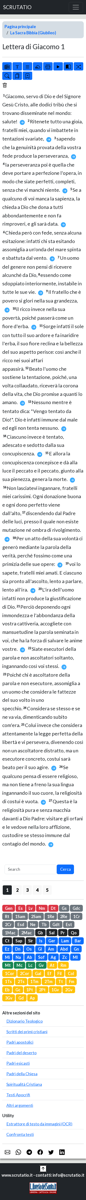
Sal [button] (52, 932)
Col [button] (71, 973)
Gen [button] (8, 908)
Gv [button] (41, 965)
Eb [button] (7, 989)
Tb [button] (44, 924)
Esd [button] (20, 924)
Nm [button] (42, 908)
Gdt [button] (56, 924)
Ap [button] (32, 997)
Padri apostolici (19, 1042)
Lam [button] (65, 940)
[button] (43, 1168)
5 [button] (47, 890)
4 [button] (37, 890)
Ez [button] (7, 948)
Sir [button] (30, 940)
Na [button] (18, 957)
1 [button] (7, 890)
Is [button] (40, 940)
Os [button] (29, 948)
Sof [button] (41, 957)
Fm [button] (71, 981)
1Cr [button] (76, 916)
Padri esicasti (18, 1063)
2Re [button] (63, 916)
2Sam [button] (36, 916)
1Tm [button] (34, 981)
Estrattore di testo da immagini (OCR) (39, 1123)
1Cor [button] (9, 973)
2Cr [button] (8, 924)
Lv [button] (31, 908)
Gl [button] (40, 948)
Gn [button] (76, 948)
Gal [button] (38, 973)
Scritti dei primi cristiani (26, 1031)
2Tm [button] (48, 981)
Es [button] (20, 908)
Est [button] (69, 924)
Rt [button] (7, 916)
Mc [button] (19, 965)
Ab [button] (29, 957)
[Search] (31, 869)
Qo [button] (74, 932)
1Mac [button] (10, 932)
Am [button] (51, 948)
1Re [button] (50, 916)
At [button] (52, 965)
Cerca (65, 869)
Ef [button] (49, 973)
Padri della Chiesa (21, 1073)
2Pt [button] (42, 989)
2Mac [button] (26, 932)
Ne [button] (32, 924)
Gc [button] (17, 989)
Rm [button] (63, 965)
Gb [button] (40, 932)
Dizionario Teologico (24, 1021)
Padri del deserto (21, 1052)
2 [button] (17, 890)
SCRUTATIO (17, 7)
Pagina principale (20, 26)
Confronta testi (20, 1134)
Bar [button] (78, 940)
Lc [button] (30, 965)
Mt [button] (8, 965)
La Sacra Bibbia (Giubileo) (33, 32)
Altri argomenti (19, 1105)
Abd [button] (64, 948)
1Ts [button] (8, 981)
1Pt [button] (29, 989)
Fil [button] (59, 973)
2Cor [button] (24, 973)
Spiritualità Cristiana (24, 1084)
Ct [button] (7, 940)
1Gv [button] (55, 989)
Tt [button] (60, 981)
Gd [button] (21, 997)
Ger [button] (51, 940)
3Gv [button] (8, 997)
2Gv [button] (69, 989)
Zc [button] (64, 957)
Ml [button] (75, 957)
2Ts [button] (21, 981)
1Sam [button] (20, 916)
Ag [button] (53, 957)
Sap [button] (18, 940)
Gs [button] (64, 908)
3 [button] (27, 890)
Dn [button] (17, 948)
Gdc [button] (76, 908)
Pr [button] (63, 932)
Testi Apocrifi (18, 1094)
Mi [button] (7, 957)
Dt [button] (53, 908)
